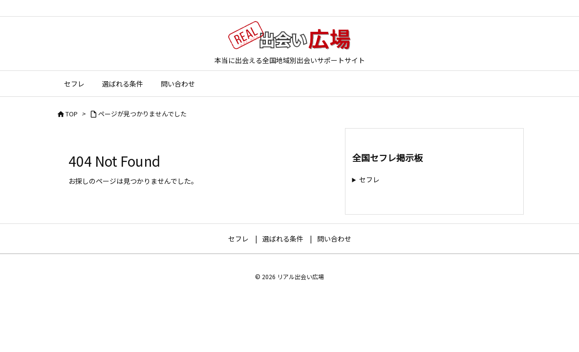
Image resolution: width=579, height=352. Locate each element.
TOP (71, 113)
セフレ (369, 179)
